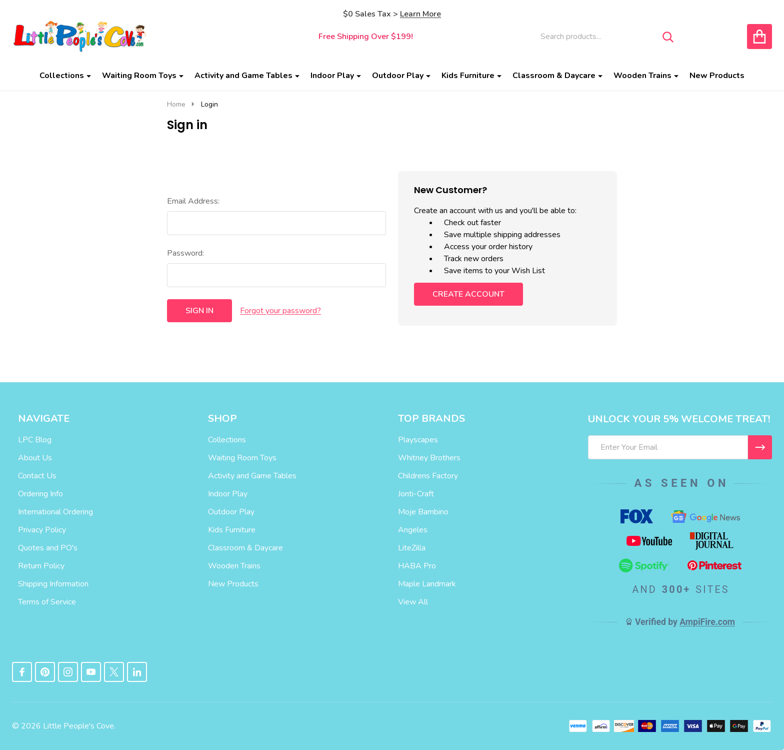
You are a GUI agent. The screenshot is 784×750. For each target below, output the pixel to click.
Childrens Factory (428, 475)
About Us (35, 457)
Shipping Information (53, 583)
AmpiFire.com (707, 622)
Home (176, 104)
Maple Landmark (427, 583)
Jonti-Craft (416, 493)
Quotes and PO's (48, 547)
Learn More (420, 14)
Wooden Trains (643, 75)
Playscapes (418, 439)
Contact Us (37, 475)
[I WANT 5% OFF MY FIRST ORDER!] (760, 447)
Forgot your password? (280, 310)
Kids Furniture (468, 75)
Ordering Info (40, 493)
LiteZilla (412, 547)
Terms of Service (47, 601)
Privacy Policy (42, 529)
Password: (185, 253)
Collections (62, 75)
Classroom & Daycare (554, 75)
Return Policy (41, 565)
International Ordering (55, 511)
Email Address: (193, 201)
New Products (717, 75)
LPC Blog (35, 439)
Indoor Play (332, 75)
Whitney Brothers (429, 457)
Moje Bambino (423, 511)
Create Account (468, 294)
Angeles (413, 529)
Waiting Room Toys (139, 75)
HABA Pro (417, 565)
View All (413, 601)
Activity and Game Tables (243, 75)
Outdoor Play (398, 75)
